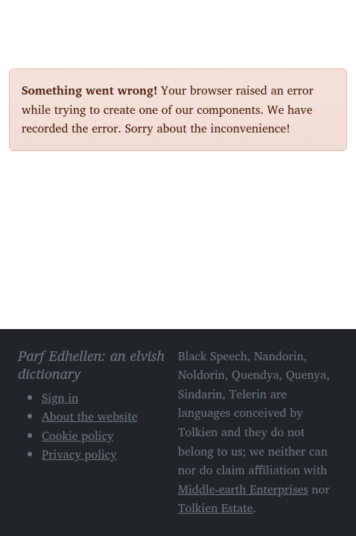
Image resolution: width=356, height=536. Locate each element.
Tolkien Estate (215, 507)
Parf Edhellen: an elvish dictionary (61, 21)
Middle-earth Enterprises (243, 489)
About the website (90, 416)
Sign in (60, 397)
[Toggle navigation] (330, 21)
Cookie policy (78, 435)
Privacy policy (79, 454)
